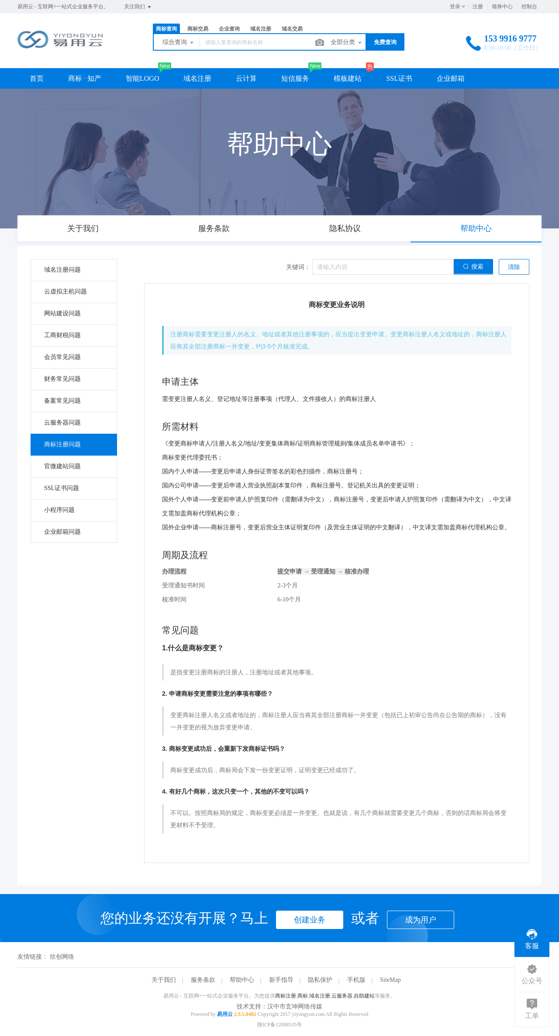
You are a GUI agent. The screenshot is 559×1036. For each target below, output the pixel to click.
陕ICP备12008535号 (279, 1025)
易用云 (225, 1014)
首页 (37, 78)
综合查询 (178, 43)
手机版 (356, 980)
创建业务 (309, 919)
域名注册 (260, 29)
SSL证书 (399, 78)
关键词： (298, 267)
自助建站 (364, 996)
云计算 (246, 78)
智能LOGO (142, 78)
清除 (514, 267)
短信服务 (295, 78)
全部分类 (347, 43)
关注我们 (138, 7)
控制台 (529, 6)
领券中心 (502, 6)
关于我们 (164, 980)
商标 (302, 996)
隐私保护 (320, 980)
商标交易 (197, 29)
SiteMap (390, 980)
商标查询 (166, 29)
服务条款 (203, 980)
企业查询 (229, 29)
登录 (455, 6)
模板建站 (348, 78)
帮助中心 (242, 980)
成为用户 (420, 919)
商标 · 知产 (84, 78)
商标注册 (285, 996)
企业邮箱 (451, 78)
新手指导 (281, 980)
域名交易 (292, 29)
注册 (478, 6)
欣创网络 (62, 956)
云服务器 (341, 996)
